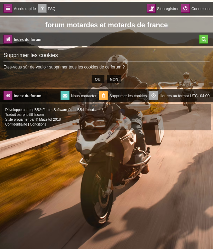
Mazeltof (45, 119)
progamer (21, 119)
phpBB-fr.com (33, 115)
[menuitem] (47, 9)
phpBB (34, 110)
